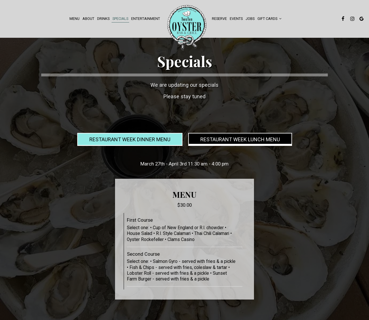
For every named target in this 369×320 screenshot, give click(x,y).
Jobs (250, 18)
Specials (120, 18)
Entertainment (145, 18)
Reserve (219, 18)
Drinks (103, 18)
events (236, 18)
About (88, 18)
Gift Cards (269, 18)
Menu (74, 18)
